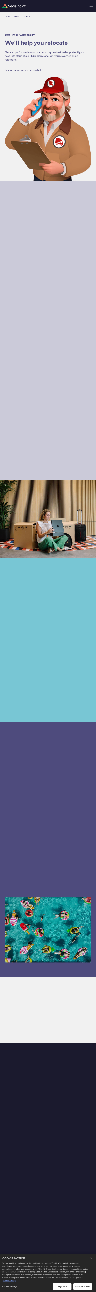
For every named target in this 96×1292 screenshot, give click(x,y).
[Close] (91, 1259)
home (8, 16)
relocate (28, 16)
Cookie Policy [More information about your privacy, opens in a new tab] (9, 1281)
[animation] (18, 1225)
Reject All (62, 1287)
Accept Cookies (82, 1287)
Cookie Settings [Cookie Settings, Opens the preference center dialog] (9, 1287)
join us (17, 16)
